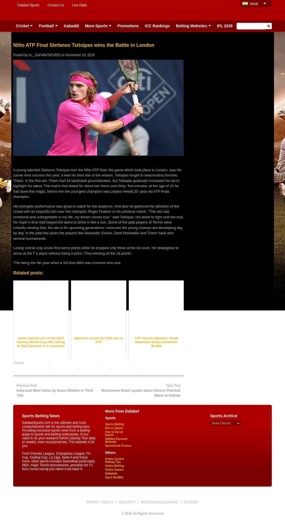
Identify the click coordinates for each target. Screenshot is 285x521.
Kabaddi (71, 26)
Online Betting (114, 465)
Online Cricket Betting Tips (114, 460)
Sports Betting (114, 424)
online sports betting (115, 363)
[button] (268, 26)
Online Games (114, 469)
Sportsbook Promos (118, 445)
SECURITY (127, 502)
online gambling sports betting (74, 363)
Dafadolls (111, 473)
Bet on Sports (114, 428)
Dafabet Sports (28, 5)
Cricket (22, 26)
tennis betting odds (95, 368)
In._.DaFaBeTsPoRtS (44, 55)
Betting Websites (191, 26)
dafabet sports (36, 363)
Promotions (128, 26)
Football (46, 26)
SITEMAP (190, 502)
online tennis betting (149, 363)
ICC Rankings (157, 26)
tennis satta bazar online (161, 368)
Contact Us (56, 5)
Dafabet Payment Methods (116, 440)
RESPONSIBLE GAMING (160, 502)
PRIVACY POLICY (100, 502)
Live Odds (79, 5)
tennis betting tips (126, 368)
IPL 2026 (225, 26)
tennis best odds (65, 368)
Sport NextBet (114, 477)
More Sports (96, 26)
